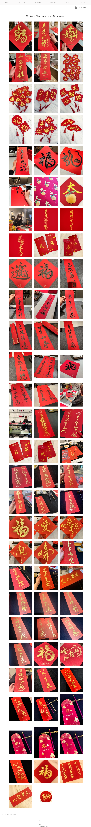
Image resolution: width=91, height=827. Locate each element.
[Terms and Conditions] (45, 821)
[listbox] (83, 7)
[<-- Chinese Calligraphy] (9, 815)
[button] (76, 7)
